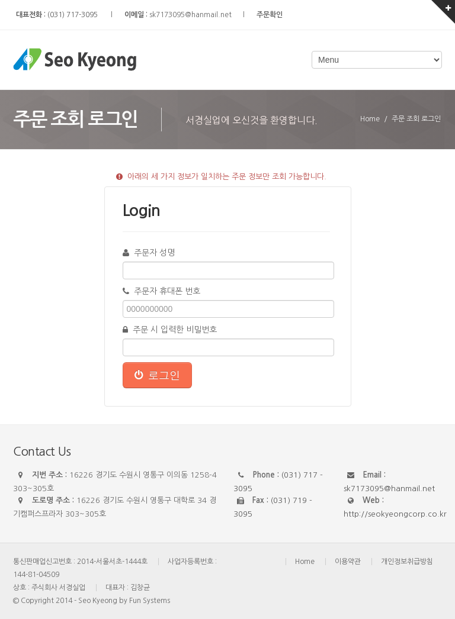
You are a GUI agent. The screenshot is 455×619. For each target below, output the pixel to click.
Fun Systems (149, 600)
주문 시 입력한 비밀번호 (170, 329)
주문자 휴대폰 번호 (161, 291)
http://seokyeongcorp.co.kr (395, 514)
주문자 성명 (149, 253)
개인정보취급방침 (407, 561)
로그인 (157, 375)
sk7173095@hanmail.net (190, 14)
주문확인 (270, 14)
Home (305, 561)
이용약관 (348, 561)
